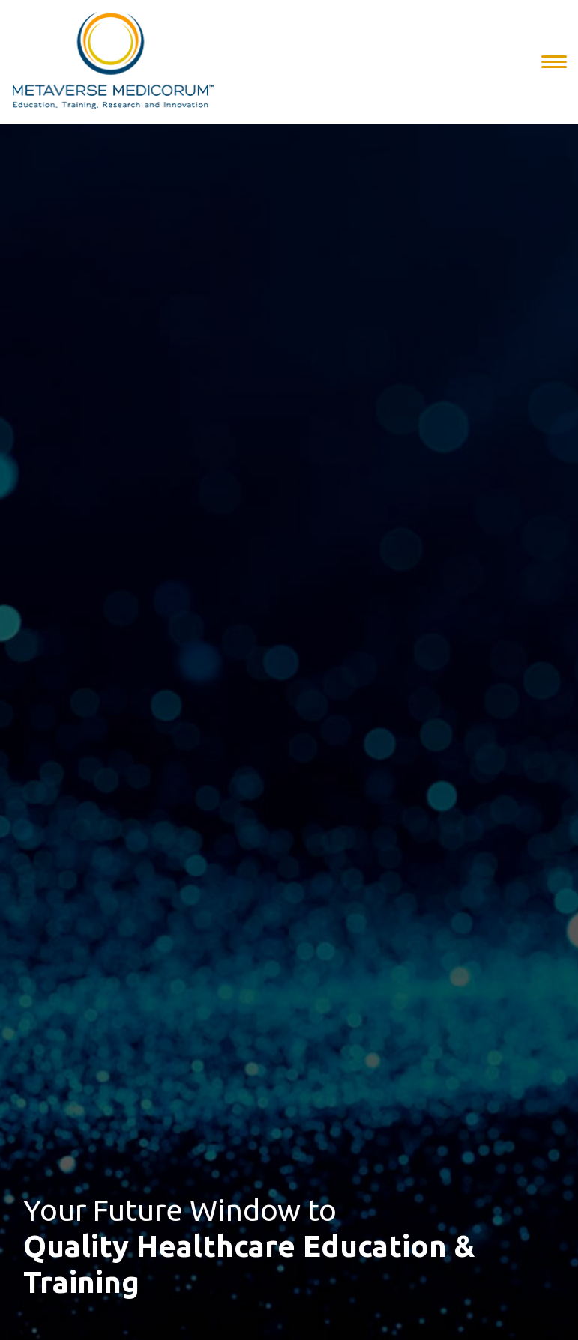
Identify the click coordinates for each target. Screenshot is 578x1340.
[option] (289, 670)
